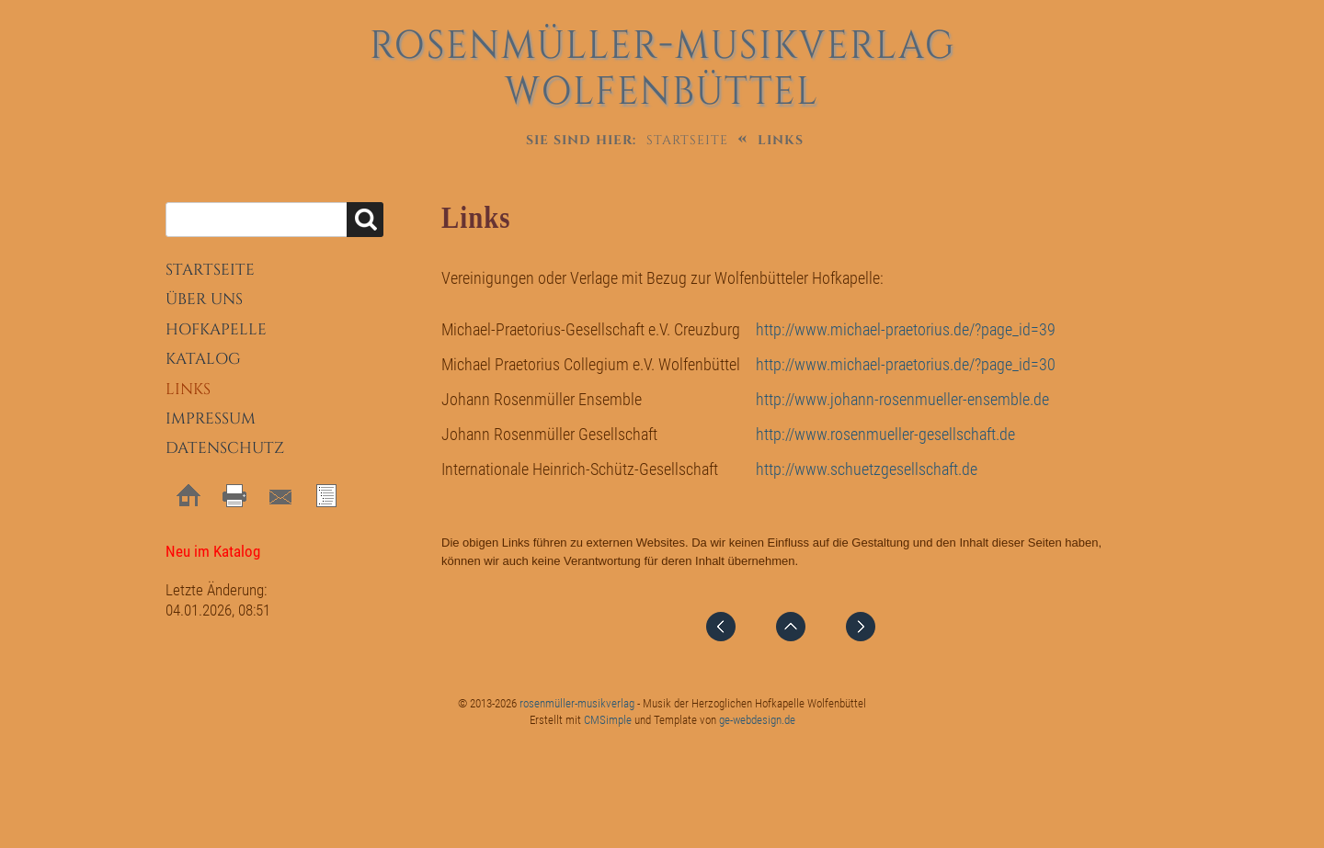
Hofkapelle (216, 329)
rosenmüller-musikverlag (576, 703)
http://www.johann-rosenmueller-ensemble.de (902, 399)
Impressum (211, 418)
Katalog (203, 358)
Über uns (204, 299)
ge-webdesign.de (757, 720)
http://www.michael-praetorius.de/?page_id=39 (906, 329)
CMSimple (608, 720)
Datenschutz (225, 447)
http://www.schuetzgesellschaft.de (866, 469)
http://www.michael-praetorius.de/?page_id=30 (906, 364)
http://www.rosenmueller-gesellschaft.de (885, 434)
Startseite (687, 140)
